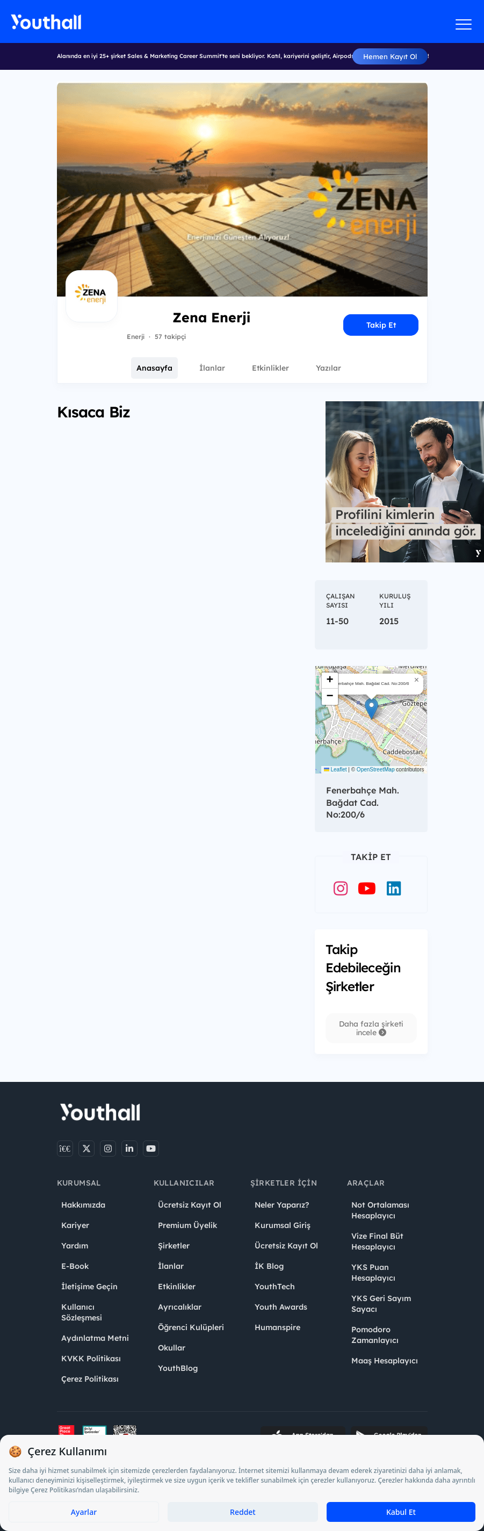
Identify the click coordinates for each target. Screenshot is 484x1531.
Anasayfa (154, 368)
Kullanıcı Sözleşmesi (81, 1312)
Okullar (171, 1348)
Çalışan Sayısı (340, 600)
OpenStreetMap (376, 769)
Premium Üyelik (187, 1225)
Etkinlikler (270, 368)
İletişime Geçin (89, 1286)
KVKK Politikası (91, 1358)
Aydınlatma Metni (95, 1338)
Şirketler (174, 1246)
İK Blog (269, 1266)
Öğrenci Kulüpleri (191, 1327)
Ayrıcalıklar (179, 1307)
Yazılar (328, 368)
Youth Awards (281, 1307)
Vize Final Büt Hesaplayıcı (377, 1241)
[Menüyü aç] (464, 24)
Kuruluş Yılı (394, 600)
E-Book (75, 1266)
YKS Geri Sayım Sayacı (381, 1304)
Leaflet (335, 769)
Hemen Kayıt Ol (390, 56)
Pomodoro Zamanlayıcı (375, 1335)
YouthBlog (178, 1368)
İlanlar (212, 368)
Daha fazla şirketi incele (371, 1028)
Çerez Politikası (90, 1379)
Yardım (74, 1246)
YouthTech (275, 1286)
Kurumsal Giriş (282, 1225)
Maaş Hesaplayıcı (384, 1361)
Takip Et (381, 325)
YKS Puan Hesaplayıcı (373, 1272)
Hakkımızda (83, 1205)
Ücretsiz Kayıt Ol (189, 1205)
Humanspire (277, 1327)
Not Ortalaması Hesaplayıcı (380, 1210)
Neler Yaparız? (282, 1205)
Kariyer (75, 1225)
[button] (371, 709)
